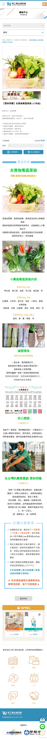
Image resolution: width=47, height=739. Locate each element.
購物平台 (10, 40)
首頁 (3, 40)
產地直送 (24, 40)
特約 (34, 703)
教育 (13, 667)
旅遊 (13, 685)
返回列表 (23, 598)
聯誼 (13, 703)
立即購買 (14, 152)
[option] (14, 624)
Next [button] (41, 625)
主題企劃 (17, 40)
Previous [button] (5, 625)
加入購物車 (35, 152)
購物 (34, 667)
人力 (34, 685)
